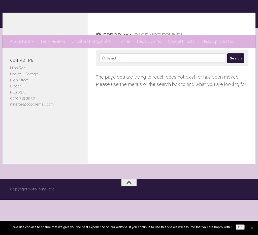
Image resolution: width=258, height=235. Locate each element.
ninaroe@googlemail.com (32, 124)
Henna (124, 41)
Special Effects (181, 41)
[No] (251, 227)
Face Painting (53, 41)
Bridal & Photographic (91, 41)
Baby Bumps (149, 41)
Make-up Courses (218, 41)
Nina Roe (32, 17)
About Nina (20, 41)
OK (240, 227)
